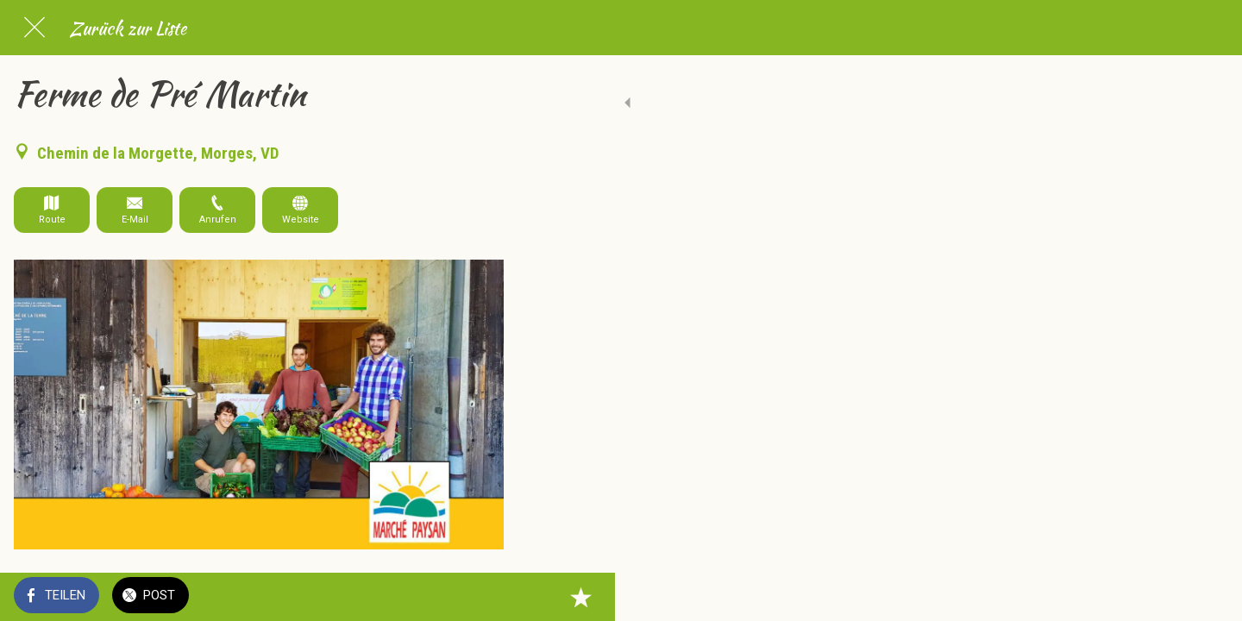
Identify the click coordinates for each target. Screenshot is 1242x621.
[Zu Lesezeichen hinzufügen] (483, 597)
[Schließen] (34, 27)
